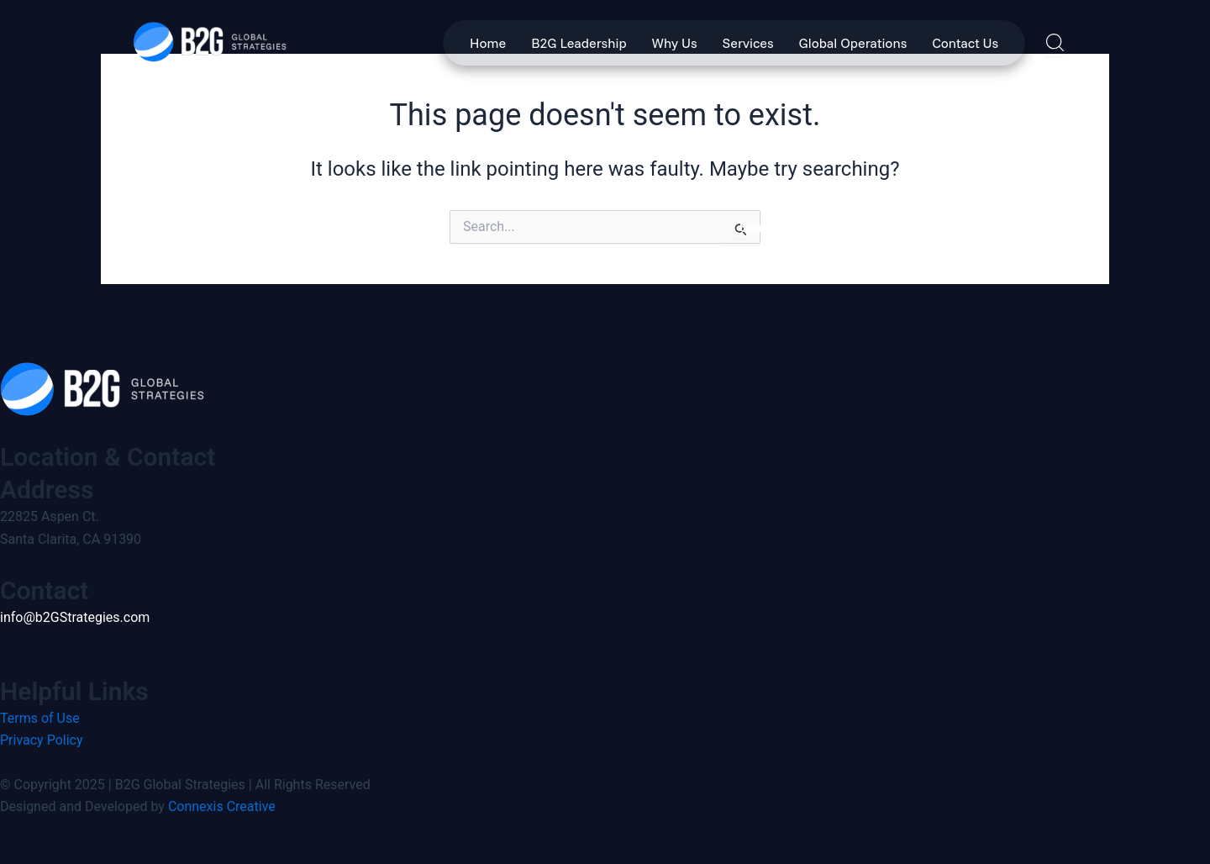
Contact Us (965, 42)
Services (748, 42)
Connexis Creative (222, 806)
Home (488, 42)
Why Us (674, 42)
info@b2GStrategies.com (75, 617)
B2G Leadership (578, 42)
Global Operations (853, 42)
